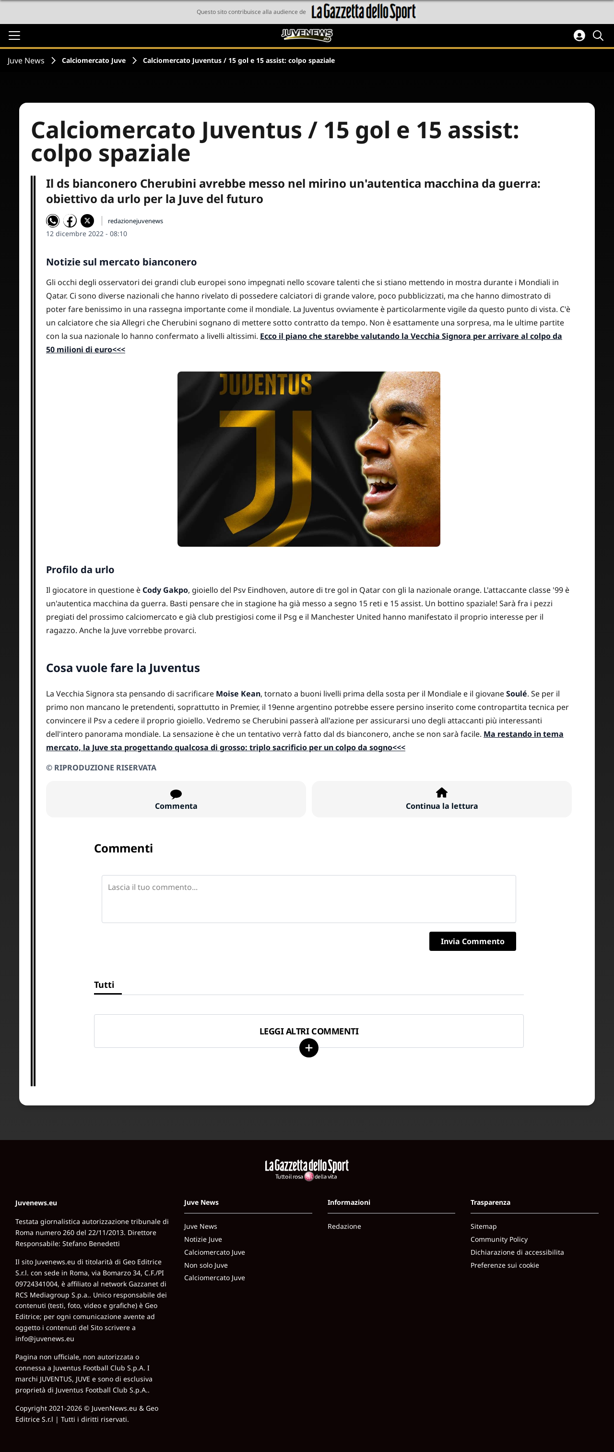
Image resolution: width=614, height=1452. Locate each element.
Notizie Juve (203, 1239)
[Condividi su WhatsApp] (52, 221)
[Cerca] (599, 35)
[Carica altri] (309, 1047)
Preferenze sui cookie (505, 1265)
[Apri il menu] (14, 35)
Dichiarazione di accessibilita (517, 1252)
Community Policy (499, 1239)
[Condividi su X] (87, 221)
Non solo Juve (206, 1265)
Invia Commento (473, 941)
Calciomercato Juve (94, 60)
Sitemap (484, 1226)
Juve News (26, 60)
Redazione (344, 1226)
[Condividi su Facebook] (70, 221)
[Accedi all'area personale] (579, 35)
